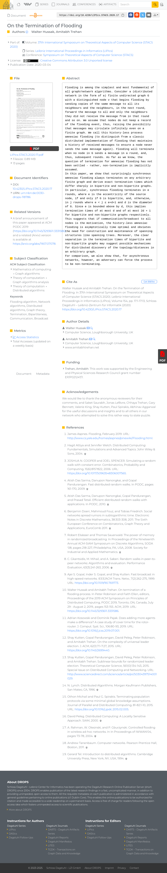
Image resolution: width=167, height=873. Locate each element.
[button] (28, 4)
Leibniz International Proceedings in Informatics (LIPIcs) (74, 51)
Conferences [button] (84, 4)
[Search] (135, 4)
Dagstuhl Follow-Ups (21, 837)
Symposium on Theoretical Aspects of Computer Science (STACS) (88, 55)
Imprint (109, 867)
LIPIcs (12, 829)
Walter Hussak (42, 32)
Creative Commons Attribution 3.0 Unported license (67, 60)
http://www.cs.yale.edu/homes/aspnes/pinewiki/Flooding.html (109, 438)
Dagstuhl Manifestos (60, 841)
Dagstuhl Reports (58, 837)
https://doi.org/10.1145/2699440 (88, 650)
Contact (134, 867)
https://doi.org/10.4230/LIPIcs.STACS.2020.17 (91, 309)
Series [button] (41, 4)
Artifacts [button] (107, 4)
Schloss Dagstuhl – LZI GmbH (63, 867)
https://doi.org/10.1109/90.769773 (96, 582)
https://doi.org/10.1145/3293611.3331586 (93, 611)
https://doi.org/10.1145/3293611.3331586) (40, 231)
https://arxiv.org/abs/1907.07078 (34, 243)
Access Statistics (26, 337)
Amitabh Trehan (69, 32)
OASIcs (13, 833)
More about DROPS (20, 809)
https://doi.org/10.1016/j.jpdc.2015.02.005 (102, 709)
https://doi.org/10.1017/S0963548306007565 (96, 473)
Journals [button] (60, 4)
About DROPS (92, 867)
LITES (51, 845)
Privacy (122, 867)
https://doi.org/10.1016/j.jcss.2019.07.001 (93, 630)
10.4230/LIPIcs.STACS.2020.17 (32, 188)
